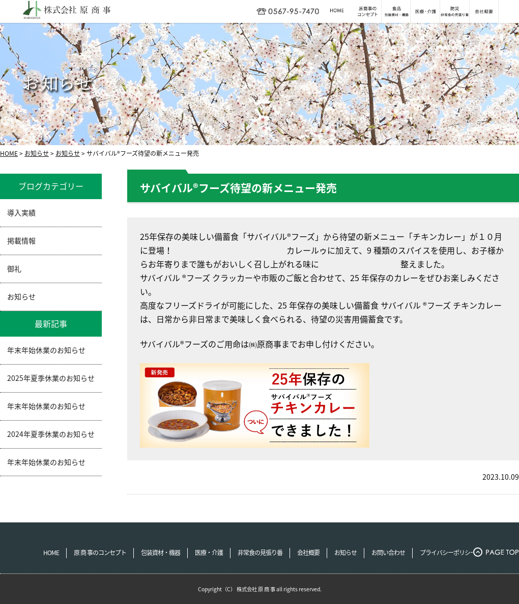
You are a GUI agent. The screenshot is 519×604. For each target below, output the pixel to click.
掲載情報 (21, 240)
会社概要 (308, 552)
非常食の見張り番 (260, 552)
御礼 (14, 268)
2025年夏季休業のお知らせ (51, 378)
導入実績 (21, 212)
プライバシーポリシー (448, 552)
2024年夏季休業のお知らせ (51, 434)
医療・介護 (209, 552)
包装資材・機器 (160, 552)
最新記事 (51, 323)
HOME (9, 153)
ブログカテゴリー (50, 186)
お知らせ (36, 153)
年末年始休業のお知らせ (46, 350)
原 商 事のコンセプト (100, 552)
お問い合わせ (388, 552)
